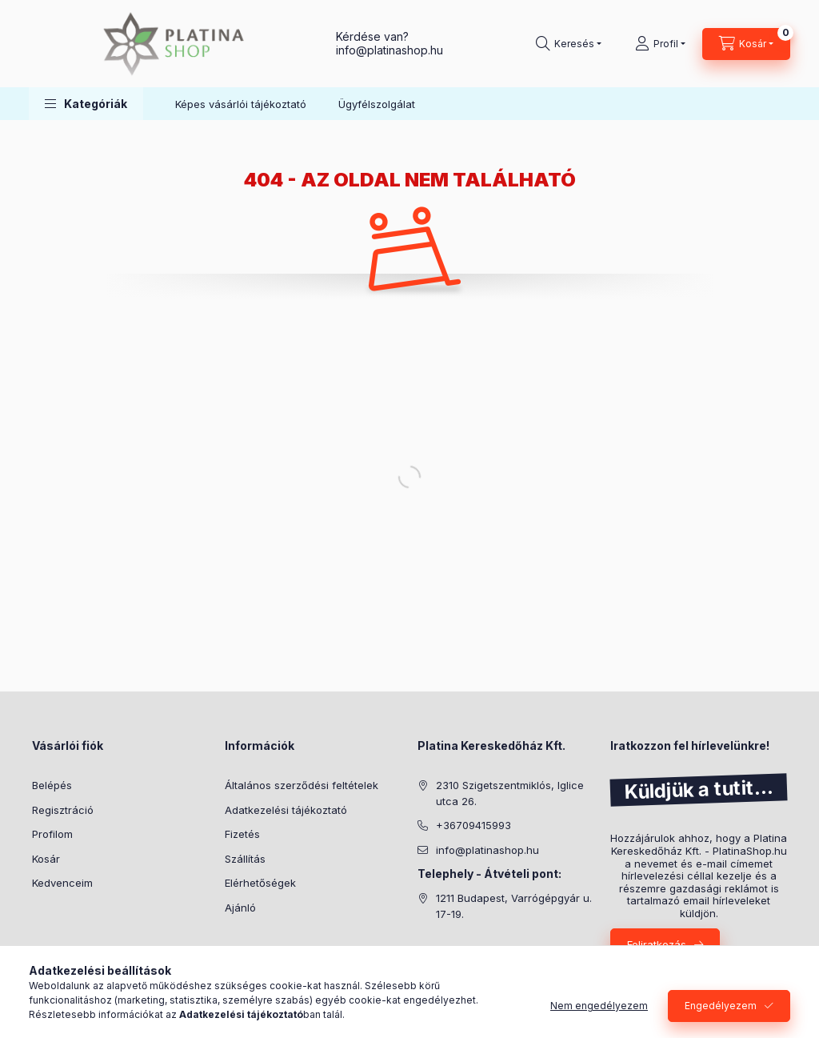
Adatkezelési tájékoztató (286, 810)
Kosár (46, 858)
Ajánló (240, 907)
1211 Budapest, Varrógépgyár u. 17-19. (514, 906)
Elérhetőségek (260, 882)
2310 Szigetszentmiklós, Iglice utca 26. (510, 793)
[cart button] (746, 44)
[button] (86, 103)
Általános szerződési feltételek (301, 785)
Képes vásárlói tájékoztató (240, 104)
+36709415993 (473, 825)
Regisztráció (63, 810)
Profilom (52, 834)
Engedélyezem (721, 1006)
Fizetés (242, 834)
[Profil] (660, 44)
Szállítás (245, 858)
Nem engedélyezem (599, 1006)
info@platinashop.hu (487, 850)
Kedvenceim (62, 882)
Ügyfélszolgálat (376, 104)
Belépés (52, 785)
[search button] (568, 44)
